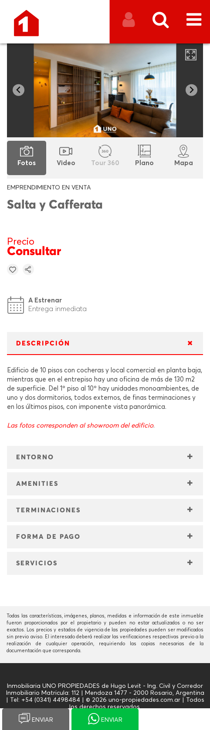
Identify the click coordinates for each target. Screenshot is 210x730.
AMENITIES (37, 484)
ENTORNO (35, 457)
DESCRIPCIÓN (43, 343)
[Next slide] (191, 90)
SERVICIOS (37, 563)
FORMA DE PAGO (48, 537)
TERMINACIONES (48, 510)
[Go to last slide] (18, 90)
